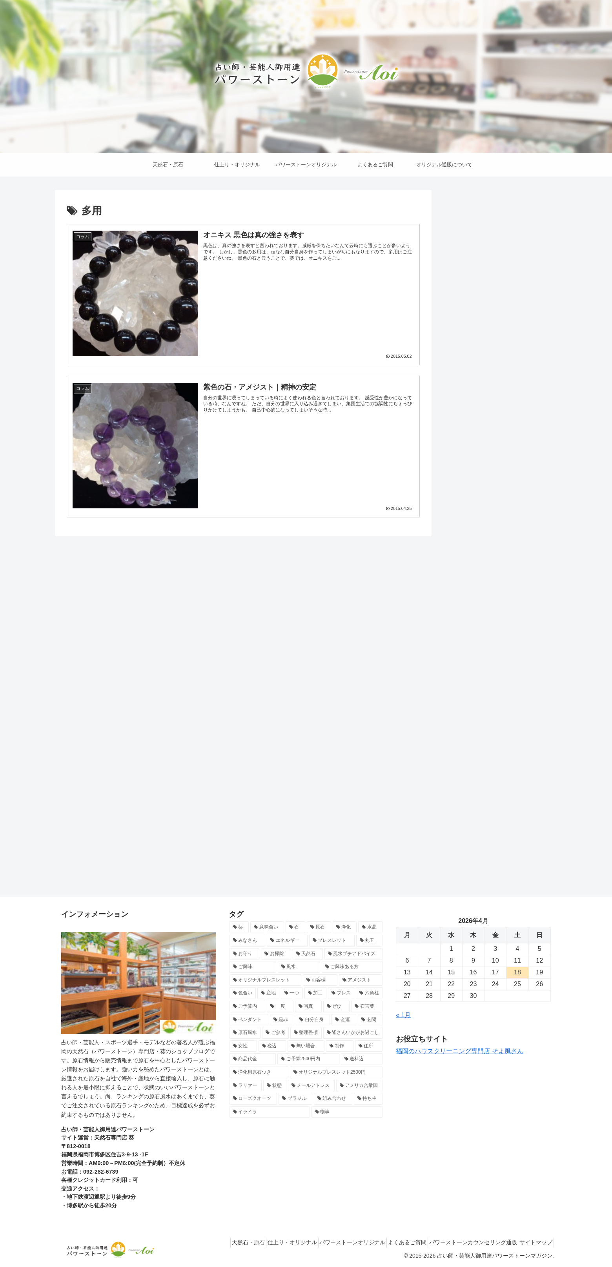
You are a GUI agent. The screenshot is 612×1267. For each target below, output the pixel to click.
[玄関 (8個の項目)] (370, 1020)
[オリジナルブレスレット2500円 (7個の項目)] (336, 1072)
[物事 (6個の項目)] (346, 1112)
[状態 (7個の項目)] (274, 1086)
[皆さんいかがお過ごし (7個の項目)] (353, 1033)
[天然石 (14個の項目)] (308, 954)
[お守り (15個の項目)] (245, 954)
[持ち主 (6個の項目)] (368, 1099)
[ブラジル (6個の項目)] (295, 1099)
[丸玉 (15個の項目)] (369, 941)
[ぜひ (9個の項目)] (336, 1006)
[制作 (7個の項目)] (339, 1046)
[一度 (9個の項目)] (280, 1006)
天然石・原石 (217, 1242)
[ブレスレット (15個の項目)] (332, 941)
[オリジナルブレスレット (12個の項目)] (266, 980)
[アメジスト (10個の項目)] (361, 980)
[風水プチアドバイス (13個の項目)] (353, 954)
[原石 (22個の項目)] (319, 927)
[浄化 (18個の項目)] (345, 927)
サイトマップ (533, 1242)
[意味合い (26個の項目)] (267, 927)
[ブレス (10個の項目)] (341, 993)
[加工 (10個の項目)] (315, 993)
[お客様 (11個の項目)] (320, 980)
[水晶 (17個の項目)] (370, 927)
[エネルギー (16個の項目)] (287, 941)
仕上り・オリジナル (266, 1242)
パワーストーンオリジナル (333, 1242)
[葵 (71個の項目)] (239, 927)
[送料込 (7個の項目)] (362, 1059)
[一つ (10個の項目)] (292, 993)
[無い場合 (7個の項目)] (306, 1046)
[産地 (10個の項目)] (268, 993)
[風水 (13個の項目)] (299, 967)
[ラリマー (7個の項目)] (246, 1086)
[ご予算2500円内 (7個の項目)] (308, 1059)
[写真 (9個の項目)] (308, 1006)
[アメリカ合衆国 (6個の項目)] (359, 1086)
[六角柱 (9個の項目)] (369, 993)
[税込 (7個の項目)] (272, 1046)
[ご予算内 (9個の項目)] (248, 1006)
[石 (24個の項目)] (295, 927)
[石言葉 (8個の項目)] (366, 1006)
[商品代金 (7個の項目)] (253, 1059)
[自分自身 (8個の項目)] (313, 1020)
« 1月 (403, 1015)
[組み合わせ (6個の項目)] (333, 1099)
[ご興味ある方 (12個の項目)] (352, 967)
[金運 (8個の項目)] (344, 1020)
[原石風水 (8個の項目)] (245, 1033)
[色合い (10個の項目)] (243, 993)
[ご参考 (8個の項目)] (275, 1033)
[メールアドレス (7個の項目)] (311, 1086)
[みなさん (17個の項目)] (248, 941)
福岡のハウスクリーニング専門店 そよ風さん (459, 1051)
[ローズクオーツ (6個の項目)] (253, 1099)
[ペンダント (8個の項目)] (249, 1020)
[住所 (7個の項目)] (368, 1046)
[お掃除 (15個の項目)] (276, 954)
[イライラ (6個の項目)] (270, 1112)
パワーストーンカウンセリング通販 (464, 1242)
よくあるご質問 (393, 1242)
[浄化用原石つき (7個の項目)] (259, 1072)
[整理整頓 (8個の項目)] (306, 1033)
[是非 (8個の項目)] (282, 1020)
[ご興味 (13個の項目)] (253, 967)
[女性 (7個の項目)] (243, 1046)
